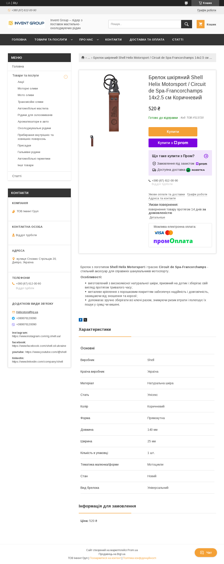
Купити (173, 131)
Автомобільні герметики (34, 158)
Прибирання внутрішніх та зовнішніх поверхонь (36, 137)
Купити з (173, 143)
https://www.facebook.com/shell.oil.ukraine (39, 345)
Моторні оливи (28, 88)
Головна (19, 39)
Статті (177, 39)
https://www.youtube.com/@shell (45, 352)
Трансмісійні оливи (30, 101)
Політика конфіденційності (139, 558)
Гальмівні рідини (29, 152)
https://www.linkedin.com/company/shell (37, 361)
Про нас (86, 39)
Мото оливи (26, 95)
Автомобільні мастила (33, 108)
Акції (21, 82)
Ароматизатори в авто (33, 121)
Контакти (113, 39)
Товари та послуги (50, 39)
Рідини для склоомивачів (35, 115)
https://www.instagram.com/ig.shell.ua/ (36, 336)
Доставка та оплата (147, 39)
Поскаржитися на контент (105, 558)
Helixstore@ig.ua (27, 312)
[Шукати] (186, 24)
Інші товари (25, 165)
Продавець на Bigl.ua (112, 554)
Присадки (24, 145)
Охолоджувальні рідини (34, 128)
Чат (206, 553)
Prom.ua (133, 550)
